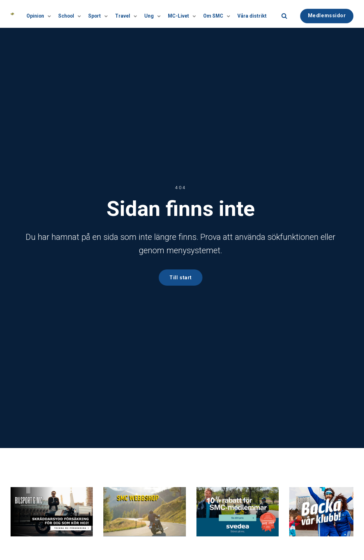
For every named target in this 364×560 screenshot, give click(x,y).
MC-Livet (182, 14)
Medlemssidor (327, 14)
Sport (100, 14)
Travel (127, 14)
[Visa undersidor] (50, 14)
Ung (153, 14)
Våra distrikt (252, 14)
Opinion (41, 14)
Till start (180, 277)
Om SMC (216, 14)
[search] (284, 14)
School (72, 14)
